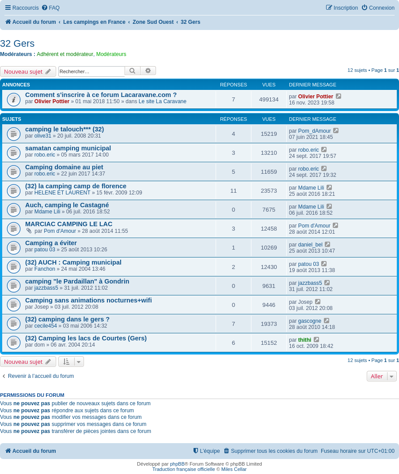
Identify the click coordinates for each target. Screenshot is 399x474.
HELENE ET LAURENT (62, 193)
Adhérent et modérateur (65, 54)
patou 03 (44, 249)
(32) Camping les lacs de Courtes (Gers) (86, 338)
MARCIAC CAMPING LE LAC (69, 224)
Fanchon (44, 269)
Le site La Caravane (162, 101)
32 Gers (17, 43)
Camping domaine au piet (64, 167)
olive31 (42, 136)
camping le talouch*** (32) (64, 129)
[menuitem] (50, 8)
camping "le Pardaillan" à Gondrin (77, 281)
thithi (305, 340)
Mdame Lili (311, 188)
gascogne (309, 321)
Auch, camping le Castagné (67, 205)
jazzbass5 (46, 288)
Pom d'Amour (60, 231)
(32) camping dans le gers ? (67, 319)
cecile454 (45, 326)
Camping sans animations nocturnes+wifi (88, 300)
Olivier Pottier (51, 101)
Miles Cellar (234, 469)
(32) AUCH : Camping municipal (73, 262)
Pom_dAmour (314, 131)
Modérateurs (111, 54)
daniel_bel (310, 245)
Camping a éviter (51, 242)
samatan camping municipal (68, 148)
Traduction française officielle (183, 469)
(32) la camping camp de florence (75, 186)
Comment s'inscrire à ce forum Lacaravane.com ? (101, 94)
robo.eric (44, 155)
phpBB (177, 464)
